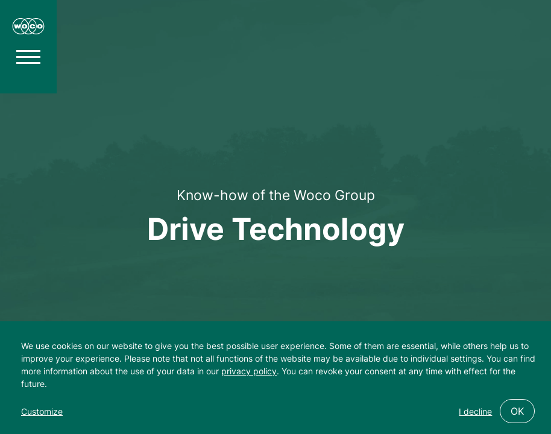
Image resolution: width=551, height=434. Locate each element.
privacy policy (249, 371)
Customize (42, 411)
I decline (475, 411)
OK (517, 411)
